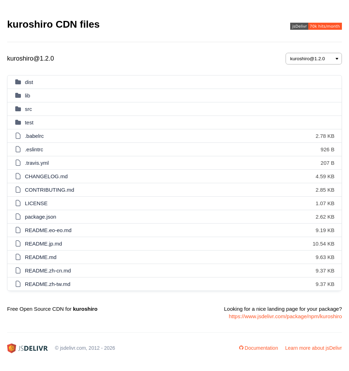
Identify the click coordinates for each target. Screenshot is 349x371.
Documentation (258, 348)
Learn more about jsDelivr (313, 348)
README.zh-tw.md (47, 284)
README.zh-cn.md (48, 271)
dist (29, 82)
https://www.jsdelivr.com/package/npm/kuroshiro (285, 316)
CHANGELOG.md (46, 176)
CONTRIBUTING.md (49, 190)
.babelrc (34, 136)
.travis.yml (37, 163)
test (29, 122)
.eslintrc (34, 149)
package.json (40, 217)
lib (27, 95)
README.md (40, 257)
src (28, 109)
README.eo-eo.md (48, 230)
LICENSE (36, 203)
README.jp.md (43, 244)
